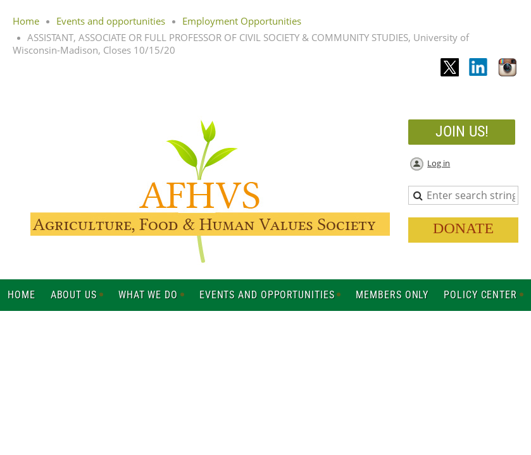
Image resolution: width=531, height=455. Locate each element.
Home (26, 21)
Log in (438, 163)
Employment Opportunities (241, 21)
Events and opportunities (110, 21)
